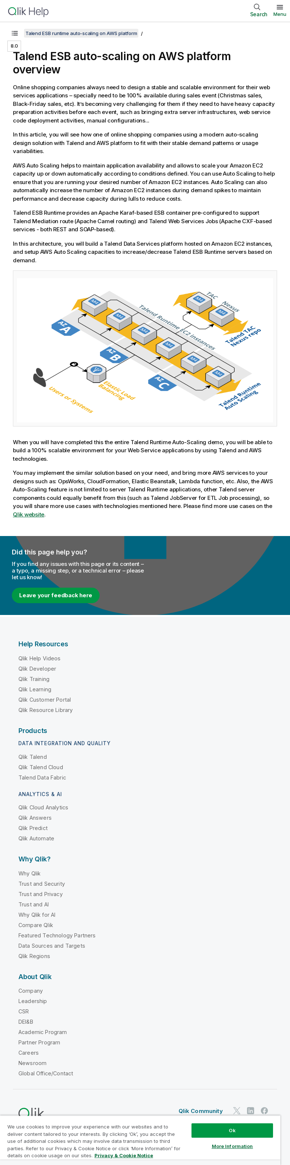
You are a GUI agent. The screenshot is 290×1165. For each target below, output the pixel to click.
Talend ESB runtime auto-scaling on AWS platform (81, 33)
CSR (23, 1011)
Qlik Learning (34, 689)
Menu (279, 14)
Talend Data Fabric (42, 777)
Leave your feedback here (55, 595)
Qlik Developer (37, 669)
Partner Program (39, 1042)
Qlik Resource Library (45, 710)
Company (30, 991)
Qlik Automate (36, 838)
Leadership (32, 1001)
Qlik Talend (32, 757)
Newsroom (32, 1063)
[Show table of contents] (14, 33)
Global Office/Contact (45, 1073)
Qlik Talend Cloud (40, 767)
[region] (140, 1140)
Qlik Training (33, 679)
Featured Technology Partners (57, 935)
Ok (232, 1130)
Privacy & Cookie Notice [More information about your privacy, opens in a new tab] (123, 1155)
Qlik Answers (35, 818)
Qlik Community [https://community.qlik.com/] (201, 1110)
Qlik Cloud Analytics (43, 807)
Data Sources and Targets (51, 946)
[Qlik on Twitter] (236, 1111)
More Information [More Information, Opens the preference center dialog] (232, 1146)
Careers (28, 1053)
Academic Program (42, 1032)
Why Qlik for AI (36, 915)
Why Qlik (29, 873)
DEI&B (25, 1022)
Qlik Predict (33, 828)
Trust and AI (33, 904)
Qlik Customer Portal (44, 699)
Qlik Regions (34, 956)
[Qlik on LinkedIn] (250, 1111)
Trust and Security (41, 884)
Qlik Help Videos (39, 658)
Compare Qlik (35, 925)
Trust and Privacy (40, 894)
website (28, 514)
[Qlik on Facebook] (264, 1111)
